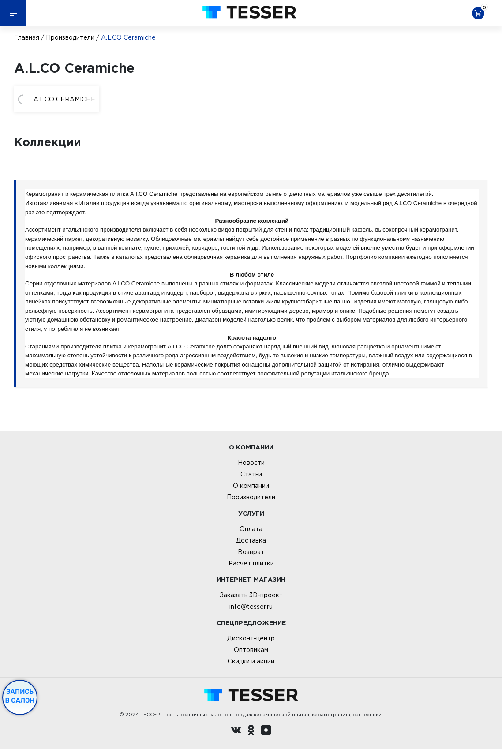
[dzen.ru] (266, 731)
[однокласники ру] (251, 731)
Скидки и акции (251, 661)
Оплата (251, 528)
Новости (251, 462)
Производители (70, 37)
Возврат (251, 551)
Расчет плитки (251, 563)
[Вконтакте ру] (236, 731)
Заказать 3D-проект (251, 595)
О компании (251, 485)
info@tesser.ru (251, 606)
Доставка (251, 540)
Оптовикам (251, 649)
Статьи (251, 474)
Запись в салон (20, 696)
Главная (26, 37)
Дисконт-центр (251, 638)
